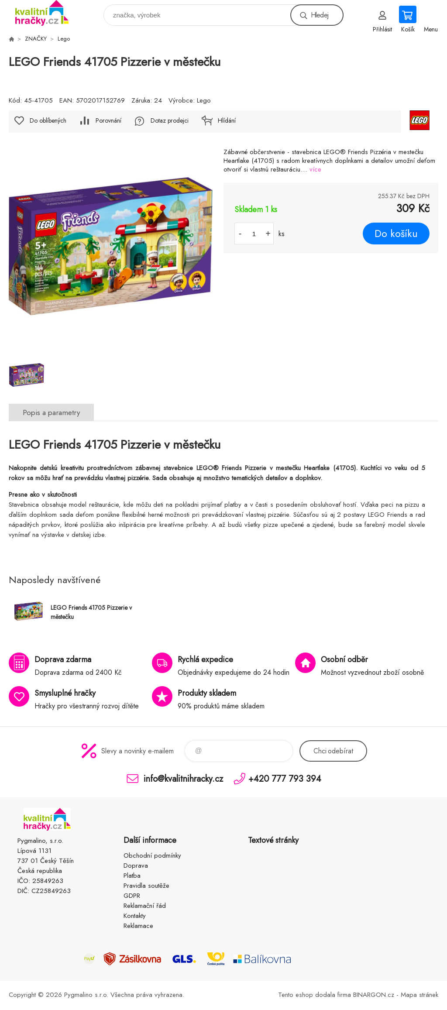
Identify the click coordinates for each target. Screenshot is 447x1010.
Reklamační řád (145, 905)
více (315, 169)
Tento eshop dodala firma (314, 995)
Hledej (319, 15)
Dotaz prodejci (170, 120)
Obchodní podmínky (152, 855)
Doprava (136, 865)
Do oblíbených (48, 120)
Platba (132, 875)
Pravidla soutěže (146, 885)
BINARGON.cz (373, 995)
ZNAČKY (36, 38)
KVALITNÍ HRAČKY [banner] (47, 13)
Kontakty (135, 916)
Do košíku (396, 233)
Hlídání (227, 120)
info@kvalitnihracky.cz (183, 778)
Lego (64, 38)
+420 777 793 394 (284, 778)
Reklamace (138, 926)
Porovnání (108, 120)
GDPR (132, 895)
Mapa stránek (419, 995)
